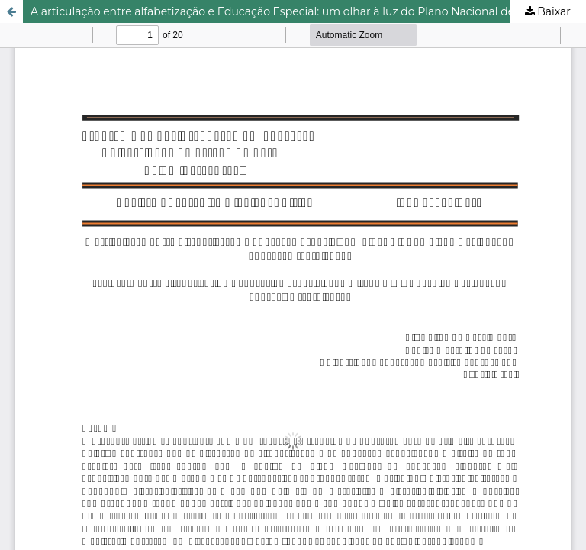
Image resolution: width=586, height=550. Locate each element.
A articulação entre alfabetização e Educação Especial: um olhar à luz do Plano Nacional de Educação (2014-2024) (308, 11)
